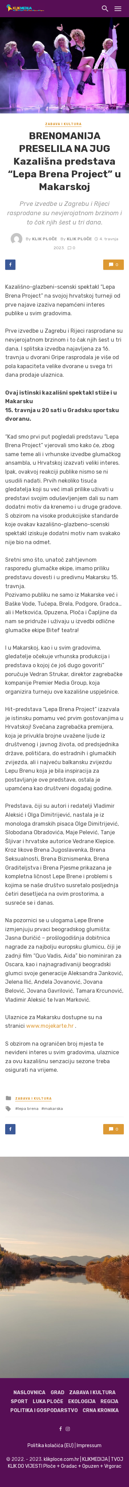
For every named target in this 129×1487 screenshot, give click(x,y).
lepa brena (28, 1108)
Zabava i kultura (63, 124)
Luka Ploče (48, 1402)
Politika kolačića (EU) (51, 1446)
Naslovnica (29, 1393)
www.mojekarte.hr (50, 1026)
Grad (57, 1393)
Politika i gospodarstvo (44, 1410)
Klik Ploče (44, 238)
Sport (19, 1402)
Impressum (89, 1446)
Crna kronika (101, 1410)
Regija (109, 1402)
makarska (53, 1108)
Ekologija (82, 1402)
